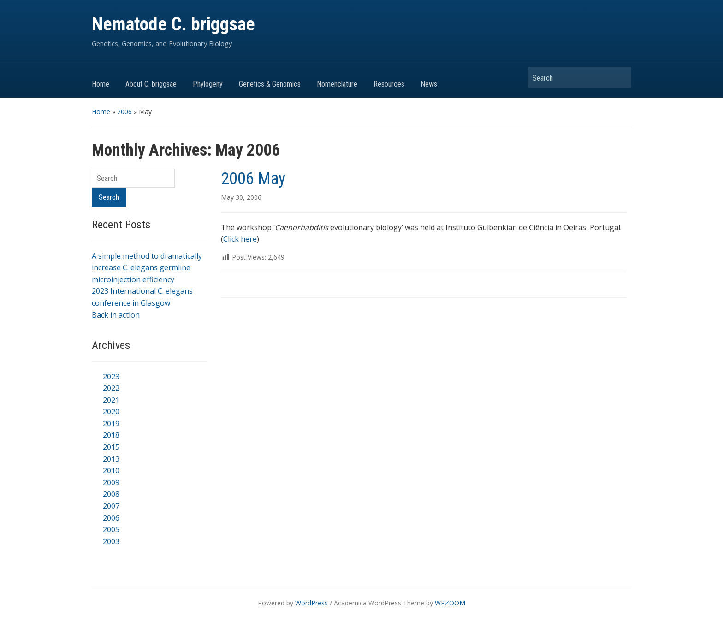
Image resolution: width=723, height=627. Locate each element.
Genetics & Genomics (270, 84)
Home (100, 84)
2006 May (253, 178)
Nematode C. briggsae (173, 24)
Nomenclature (337, 84)
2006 (124, 111)
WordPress (311, 602)
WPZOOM (450, 602)
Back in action (116, 315)
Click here (240, 239)
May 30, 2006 (241, 197)
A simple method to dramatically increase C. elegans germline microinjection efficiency (147, 267)
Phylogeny (208, 84)
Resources (388, 84)
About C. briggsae (151, 84)
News (429, 84)
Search (620, 77)
